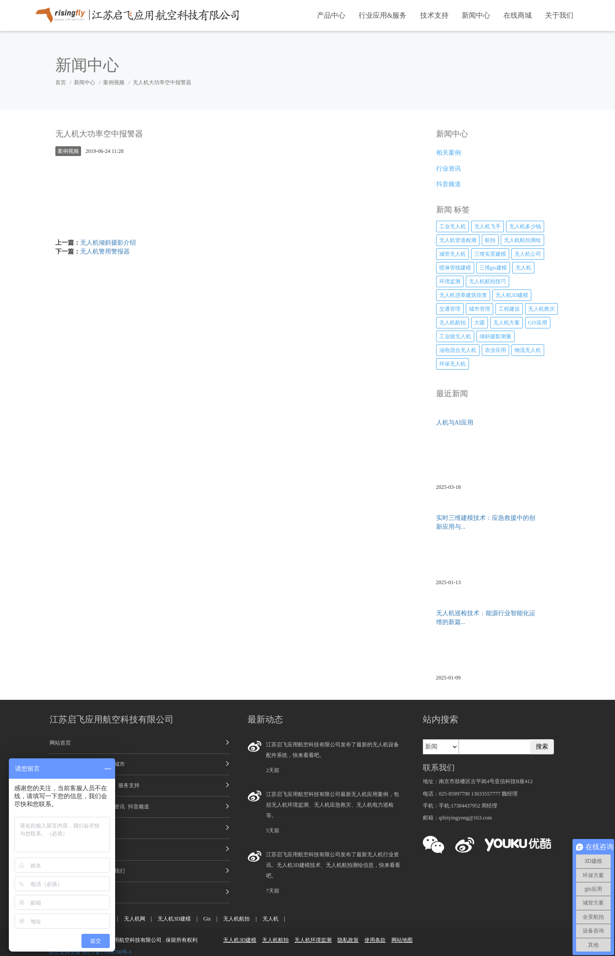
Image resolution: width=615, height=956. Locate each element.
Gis (207, 919)
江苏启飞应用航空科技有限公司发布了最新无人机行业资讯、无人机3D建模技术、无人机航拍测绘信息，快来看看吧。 (333, 865)
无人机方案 (506, 323)
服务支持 (128, 785)
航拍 (490, 240)
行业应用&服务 (382, 15)
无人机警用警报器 (105, 251)
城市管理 (479, 309)
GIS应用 (537, 323)
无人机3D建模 (512, 295)
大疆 (479, 323)
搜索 (542, 746)
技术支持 (434, 15)
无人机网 (134, 919)
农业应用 (495, 350)
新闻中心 (476, 15)
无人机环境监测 (313, 940)
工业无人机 (452, 226)
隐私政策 (348, 940)
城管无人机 (452, 254)
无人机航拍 (452, 323)
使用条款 (375, 940)
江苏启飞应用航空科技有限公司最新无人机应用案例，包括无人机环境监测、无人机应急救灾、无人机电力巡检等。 (332, 805)
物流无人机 (527, 350)
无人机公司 (527, 254)
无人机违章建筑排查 (463, 295)
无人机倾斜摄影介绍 (108, 242)
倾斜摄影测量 (495, 336)
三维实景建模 (490, 254)
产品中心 (331, 15)
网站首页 (60, 743)
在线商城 (517, 15)
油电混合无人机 (457, 350)
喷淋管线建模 (455, 268)
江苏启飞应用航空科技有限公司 (112, 719)
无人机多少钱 (525, 226)
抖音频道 (138, 807)
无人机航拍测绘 (522, 240)
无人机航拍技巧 (487, 281)
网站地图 (402, 940)
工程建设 (509, 309)
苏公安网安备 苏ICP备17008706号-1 (90, 952)
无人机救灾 (541, 309)
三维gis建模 (493, 268)
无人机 (523, 268)
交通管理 (449, 309)
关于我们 (559, 15)
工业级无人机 (455, 336)
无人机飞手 (487, 226)
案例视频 (113, 82)
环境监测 (449, 281)
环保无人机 (452, 364)
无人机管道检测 (457, 240)
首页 (60, 82)
